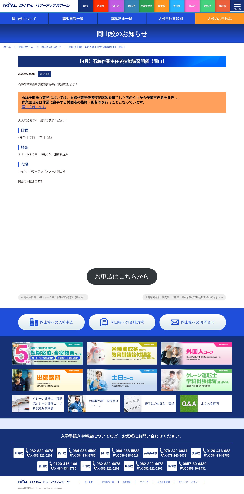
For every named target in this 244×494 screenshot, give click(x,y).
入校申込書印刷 (170, 19)
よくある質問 (163, 483)
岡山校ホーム (26, 46)
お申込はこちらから (122, 277)
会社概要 (89, 483)
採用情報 (127, 483)
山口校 (192, 6)
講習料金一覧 (121, 19)
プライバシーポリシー (189, 483)
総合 (85, 6)
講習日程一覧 (73, 19)
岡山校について (24, 19)
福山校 (116, 6)
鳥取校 (222, 6)
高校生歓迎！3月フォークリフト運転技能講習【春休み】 (53, 298)
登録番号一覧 (108, 483)
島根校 (207, 6)
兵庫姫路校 (146, 6)
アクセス (144, 483)
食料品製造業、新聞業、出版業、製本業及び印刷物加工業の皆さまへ (184, 298)
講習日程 (45, 74)
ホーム (7, 46)
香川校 (176, 6)
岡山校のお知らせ (51, 46)
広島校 (100, 6)
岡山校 (131, 6)
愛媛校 (161, 6)
